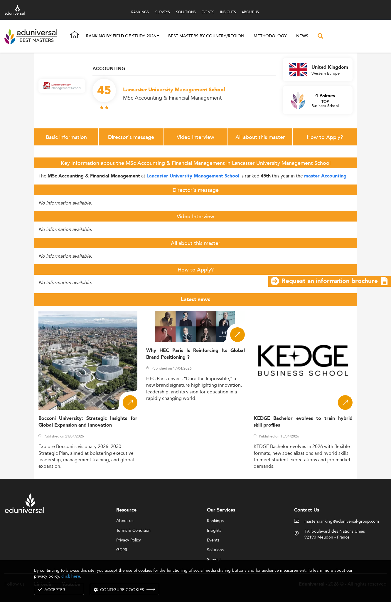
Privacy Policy (128, 540)
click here (70, 576)
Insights (214, 531)
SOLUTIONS (186, 12)
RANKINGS (140, 12)
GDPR (121, 550)
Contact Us (306, 510)
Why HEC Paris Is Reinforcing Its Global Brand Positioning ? (195, 354)
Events (213, 540)
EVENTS (207, 12)
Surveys (214, 560)
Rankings (215, 521)
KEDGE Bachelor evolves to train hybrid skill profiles (303, 422)
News (302, 36)
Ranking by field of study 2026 (121, 36)
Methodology (270, 36)
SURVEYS (162, 12)
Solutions (215, 550)
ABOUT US (250, 12)
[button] (158, 36)
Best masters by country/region (206, 36)
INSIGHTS (228, 12)
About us (124, 521)
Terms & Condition (133, 531)
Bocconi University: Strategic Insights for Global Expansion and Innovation (87, 422)
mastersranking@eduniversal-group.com (341, 521)
